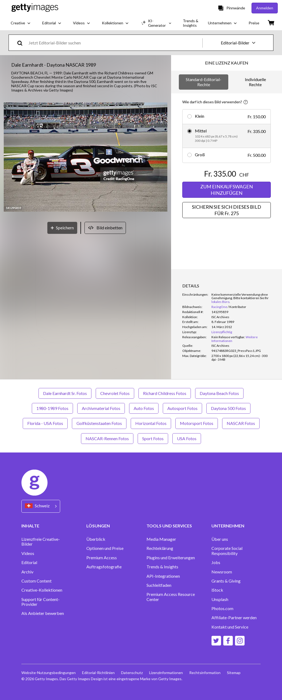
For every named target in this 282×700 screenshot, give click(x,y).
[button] (85, 157)
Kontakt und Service (229, 627)
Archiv (27, 571)
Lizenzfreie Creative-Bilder (40, 541)
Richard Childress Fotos (164, 393)
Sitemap (234, 672)
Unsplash (219, 599)
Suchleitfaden (158, 585)
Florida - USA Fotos (45, 423)
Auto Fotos (144, 408)
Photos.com (222, 608)
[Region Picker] (40, 506)
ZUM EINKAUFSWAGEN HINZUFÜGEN (226, 190)
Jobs (215, 562)
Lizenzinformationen (166, 672)
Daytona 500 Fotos (228, 408)
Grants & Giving (226, 581)
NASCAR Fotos (241, 423)
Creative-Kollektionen (41, 590)
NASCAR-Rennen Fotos (107, 438)
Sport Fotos (153, 438)
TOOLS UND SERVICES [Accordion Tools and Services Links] (169, 525)
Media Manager (161, 539)
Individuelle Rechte (255, 82)
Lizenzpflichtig (221, 332)
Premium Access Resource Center (170, 597)
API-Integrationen (163, 576)
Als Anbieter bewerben (42, 613)
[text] (114, 42)
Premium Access (101, 557)
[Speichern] (62, 228)
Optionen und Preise (104, 548)
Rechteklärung (159, 548)
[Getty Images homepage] (34, 7)
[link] (228, 337)
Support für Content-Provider (40, 602)
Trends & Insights (162, 566)
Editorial (29, 562)
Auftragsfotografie (104, 566)
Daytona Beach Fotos (219, 393)
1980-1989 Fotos (52, 408)
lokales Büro (220, 302)
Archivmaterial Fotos (101, 408)
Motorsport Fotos (196, 423)
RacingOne (219, 307)
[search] (22, 43)
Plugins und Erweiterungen (170, 557)
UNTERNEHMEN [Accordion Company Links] (227, 525)
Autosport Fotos (182, 408)
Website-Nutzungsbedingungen (48, 672)
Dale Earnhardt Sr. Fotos (65, 393)
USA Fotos (186, 438)
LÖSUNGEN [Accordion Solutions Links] (98, 525)
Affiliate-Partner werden (234, 617)
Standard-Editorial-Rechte (203, 82)
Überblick (95, 539)
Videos (27, 553)
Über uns (219, 539)
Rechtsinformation (205, 672)
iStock (217, 590)
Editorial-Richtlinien (98, 672)
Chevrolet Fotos (115, 393)
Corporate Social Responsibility (226, 551)
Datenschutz (132, 672)
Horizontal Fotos (151, 423)
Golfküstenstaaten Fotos (99, 423)
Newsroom (221, 571)
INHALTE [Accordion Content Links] (30, 525)
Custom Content (36, 581)
